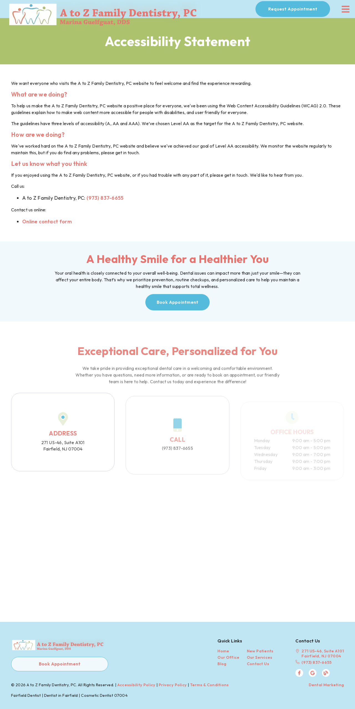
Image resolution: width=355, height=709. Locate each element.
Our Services (259, 657)
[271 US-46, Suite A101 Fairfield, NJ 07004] (319, 654)
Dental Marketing (326, 684)
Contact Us (258, 663)
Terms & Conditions (209, 684)
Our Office (228, 657)
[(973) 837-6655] (319, 662)
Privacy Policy (173, 684)
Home (223, 651)
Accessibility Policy (136, 684)
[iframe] (177, 544)
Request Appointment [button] (292, 9)
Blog (221, 663)
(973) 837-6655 (105, 198)
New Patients (260, 651)
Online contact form (47, 221)
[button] (177, 303)
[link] (106, 9)
